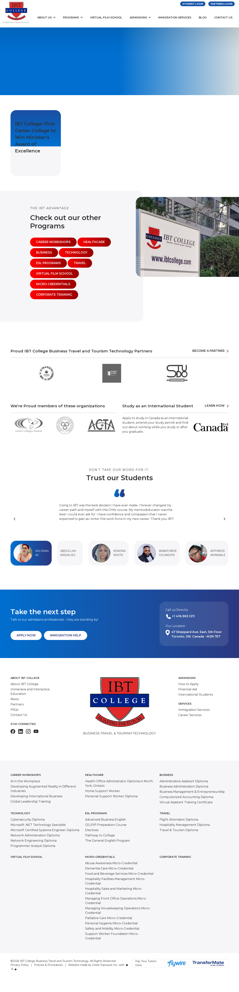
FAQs (14, 709)
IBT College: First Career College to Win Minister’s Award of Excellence (35, 137)
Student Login (192, 3)
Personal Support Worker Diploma (111, 796)
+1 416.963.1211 (183, 616)
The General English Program (107, 840)
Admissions (138, 17)
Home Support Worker (102, 791)
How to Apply (188, 684)
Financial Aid (187, 689)
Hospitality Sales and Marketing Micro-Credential (113, 891)
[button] (31, 553)
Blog (203, 17)
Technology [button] (76, 252)
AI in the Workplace (25, 781)
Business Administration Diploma (184, 786)
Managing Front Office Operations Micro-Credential (116, 901)
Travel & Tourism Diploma (179, 830)
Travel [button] (80, 263)
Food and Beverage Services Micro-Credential (119, 873)
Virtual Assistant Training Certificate (186, 802)
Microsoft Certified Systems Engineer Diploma (45, 830)
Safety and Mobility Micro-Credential (112, 928)
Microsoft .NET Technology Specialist (38, 825)
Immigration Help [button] (65, 635)
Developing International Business (36, 796)
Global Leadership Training (31, 801)
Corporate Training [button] (54, 294)
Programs (71, 17)
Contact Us (223, 17)
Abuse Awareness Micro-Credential (111, 863)
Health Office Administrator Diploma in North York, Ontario (119, 783)
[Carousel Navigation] (119, 519)
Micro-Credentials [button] (53, 284)
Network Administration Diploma (35, 835)
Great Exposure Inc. (105, 965)
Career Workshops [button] (53, 242)
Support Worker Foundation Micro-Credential (112, 936)
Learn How (216, 405)
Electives (91, 830)
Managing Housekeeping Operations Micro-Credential (118, 910)
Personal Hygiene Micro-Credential (111, 923)
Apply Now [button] (26, 635)
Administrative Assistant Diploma (184, 781)
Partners (17, 704)
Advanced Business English (105, 819)
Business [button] (44, 252)
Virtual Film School (106, 17)
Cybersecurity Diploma (28, 819)
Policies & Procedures (48, 965)
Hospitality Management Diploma (185, 825)
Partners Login (221, 3)
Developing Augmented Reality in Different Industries (43, 789)
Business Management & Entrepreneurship (192, 792)
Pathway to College (100, 835)
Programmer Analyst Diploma (33, 846)
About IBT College (25, 678)
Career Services (189, 715)
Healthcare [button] (94, 242)
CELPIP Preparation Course (105, 825)
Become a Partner (210, 351)
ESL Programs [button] (48, 263)
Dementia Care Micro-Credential (109, 868)
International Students (195, 694)
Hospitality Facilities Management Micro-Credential (115, 881)
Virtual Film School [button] (54, 273)
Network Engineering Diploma (34, 840)
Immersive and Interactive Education (30, 692)
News (15, 699)
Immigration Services (174, 17)
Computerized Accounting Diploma (186, 797)
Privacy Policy (20, 965)
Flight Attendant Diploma (179, 819)
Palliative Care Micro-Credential (108, 918)
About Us (44, 17)
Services (184, 703)
